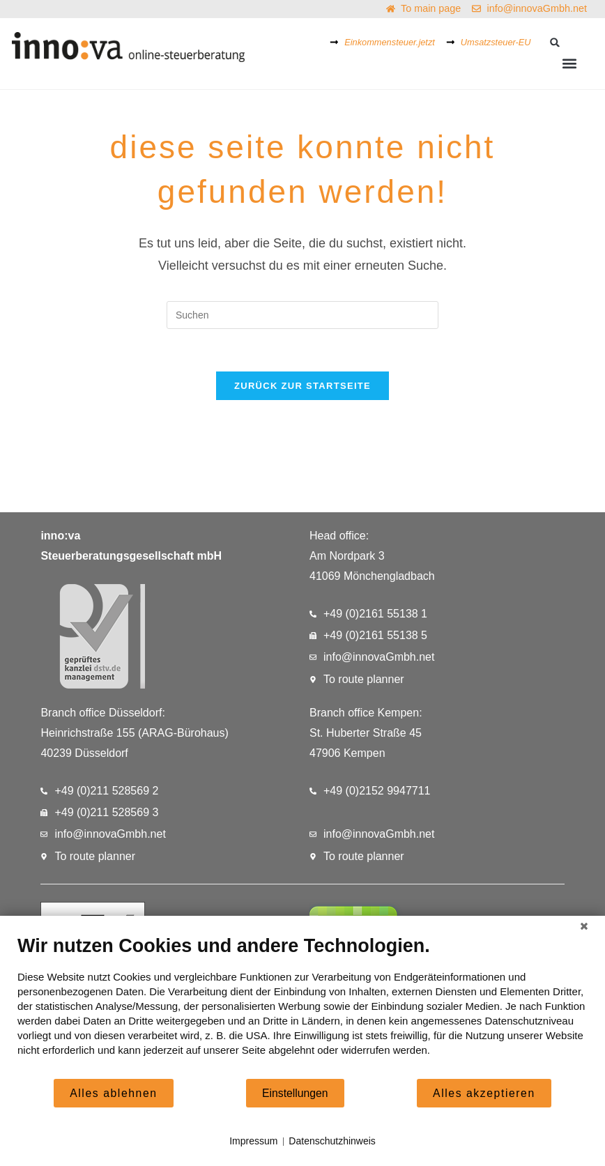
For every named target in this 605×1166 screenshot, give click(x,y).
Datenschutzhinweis (332, 1140)
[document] (302, 1006)
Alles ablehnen (113, 1093)
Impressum (253, 1140)
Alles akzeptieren (484, 1093)
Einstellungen (295, 1093)
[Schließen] (584, 926)
